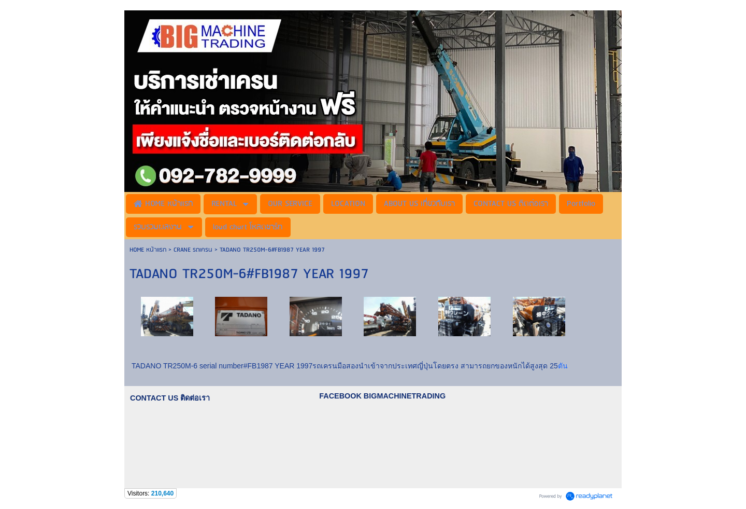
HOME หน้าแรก (149, 249)
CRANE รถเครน (193, 249)
